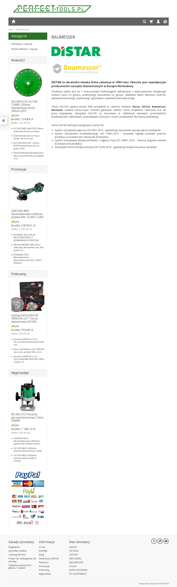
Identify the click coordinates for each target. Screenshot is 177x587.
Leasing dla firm (17, 554)
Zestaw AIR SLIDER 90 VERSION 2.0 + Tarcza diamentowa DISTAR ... (24, 318)
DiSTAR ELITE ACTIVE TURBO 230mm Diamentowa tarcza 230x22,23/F (24, 106)
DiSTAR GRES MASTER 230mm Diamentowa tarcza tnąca (28, 130)
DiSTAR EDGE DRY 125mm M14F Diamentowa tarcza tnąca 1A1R (26, 145)
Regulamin (14, 547)
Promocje (18, 169)
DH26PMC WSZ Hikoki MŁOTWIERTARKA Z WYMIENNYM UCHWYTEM (26, 237)
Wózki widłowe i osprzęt (24, 49)
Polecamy (18, 274)
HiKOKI (73, 547)
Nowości (18, 60)
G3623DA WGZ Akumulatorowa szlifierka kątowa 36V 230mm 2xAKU (26, 441)
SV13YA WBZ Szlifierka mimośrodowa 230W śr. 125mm (25, 458)
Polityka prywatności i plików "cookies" (20, 567)
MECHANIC (75, 558)
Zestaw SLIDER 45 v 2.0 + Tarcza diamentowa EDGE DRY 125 (28, 342)
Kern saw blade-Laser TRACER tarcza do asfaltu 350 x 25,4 (28, 350)
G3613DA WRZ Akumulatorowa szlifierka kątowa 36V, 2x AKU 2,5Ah (27, 214)
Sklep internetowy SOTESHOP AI (154, 583)
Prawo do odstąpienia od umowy (22, 560)
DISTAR (73, 554)
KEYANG (73, 550)
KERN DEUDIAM (78, 569)
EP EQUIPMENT (78, 573)
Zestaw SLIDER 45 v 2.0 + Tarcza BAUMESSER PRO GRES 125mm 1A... (28, 359)
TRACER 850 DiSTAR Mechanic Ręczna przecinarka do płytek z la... (28, 155)
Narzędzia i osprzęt (21, 43)
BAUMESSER (76, 562)
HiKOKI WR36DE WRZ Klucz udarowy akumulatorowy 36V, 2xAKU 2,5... (28, 247)
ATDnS (73, 566)
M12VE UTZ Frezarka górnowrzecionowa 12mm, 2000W (27, 417)
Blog (41, 554)
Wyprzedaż (20, 372)
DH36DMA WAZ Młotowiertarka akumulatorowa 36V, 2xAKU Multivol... (27, 258)
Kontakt (43, 550)
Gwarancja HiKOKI (49, 558)
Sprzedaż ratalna (17, 550)
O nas (42, 547)
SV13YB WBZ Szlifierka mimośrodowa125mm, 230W (27, 449)
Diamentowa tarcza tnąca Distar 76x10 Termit (26, 137)
